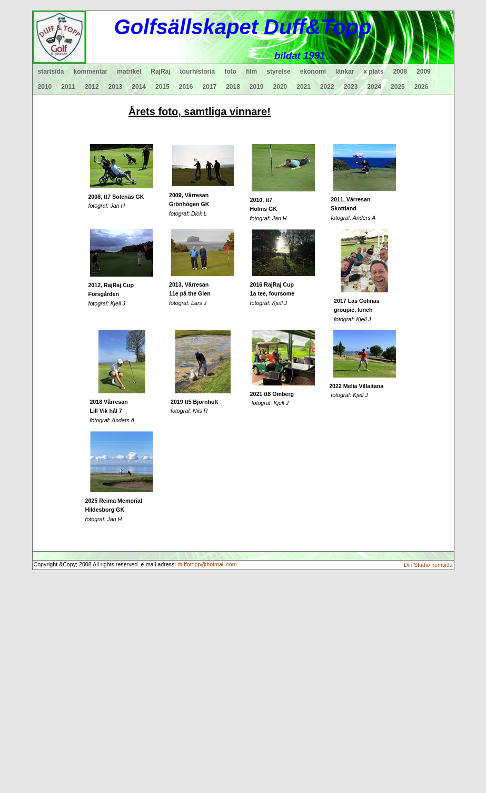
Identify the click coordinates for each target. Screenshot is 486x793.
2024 (374, 86)
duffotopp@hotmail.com (207, 564)
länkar (344, 71)
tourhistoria (197, 71)
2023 (351, 86)
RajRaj (160, 71)
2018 (233, 86)
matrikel (129, 71)
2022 (327, 86)
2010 (45, 86)
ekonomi (313, 71)
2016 (186, 86)
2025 (398, 86)
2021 (303, 86)
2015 (162, 86)
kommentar (91, 71)
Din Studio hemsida (428, 565)
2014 (139, 86)
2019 (257, 86)
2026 (421, 86)
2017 (209, 86)
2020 (280, 86)
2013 (115, 86)
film (251, 71)
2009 (423, 71)
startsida (51, 71)
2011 (68, 86)
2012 (92, 86)
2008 (400, 71)
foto (230, 71)
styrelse (278, 71)
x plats (373, 71)
